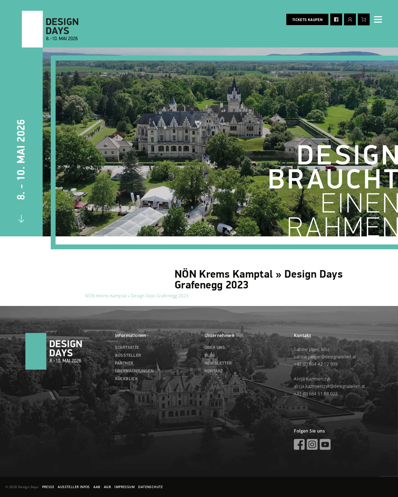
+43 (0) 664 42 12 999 (316, 364)
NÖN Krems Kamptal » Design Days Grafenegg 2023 (136, 296)
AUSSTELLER (128, 355)
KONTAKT (214, 371)
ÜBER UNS (215, 348)
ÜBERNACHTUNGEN (134, 371)
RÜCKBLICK (126, 379)
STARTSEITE (127, 348)
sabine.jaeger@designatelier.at (325, 357)
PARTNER (124, 363)
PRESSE (48, 487)
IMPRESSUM (124, 487)
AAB (96, 487)
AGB (107, 487)
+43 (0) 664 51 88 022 (316, 394)
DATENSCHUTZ (150, 487)
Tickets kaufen (307, 20)
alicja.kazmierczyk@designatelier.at (329, 386)
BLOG (210, 355)
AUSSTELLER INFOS (74, 487)
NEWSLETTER (218, 363)
